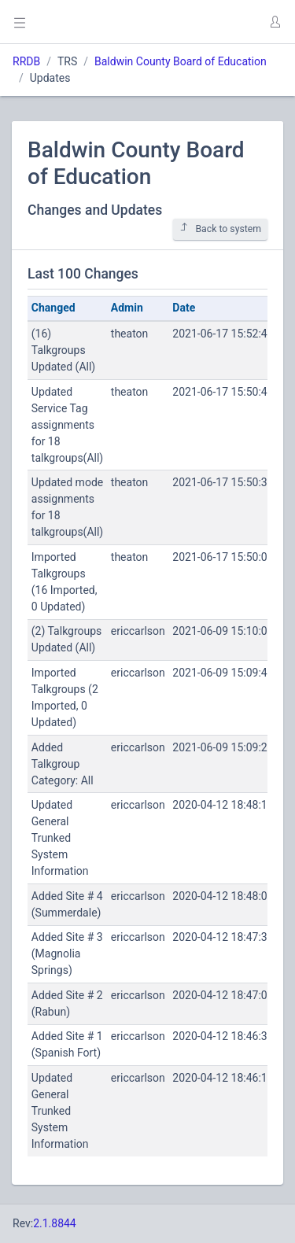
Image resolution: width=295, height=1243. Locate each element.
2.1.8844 (54, 1223)
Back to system (220, 228)
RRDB (26, 61)
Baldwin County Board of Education (180, 61)
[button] (274, 22)
